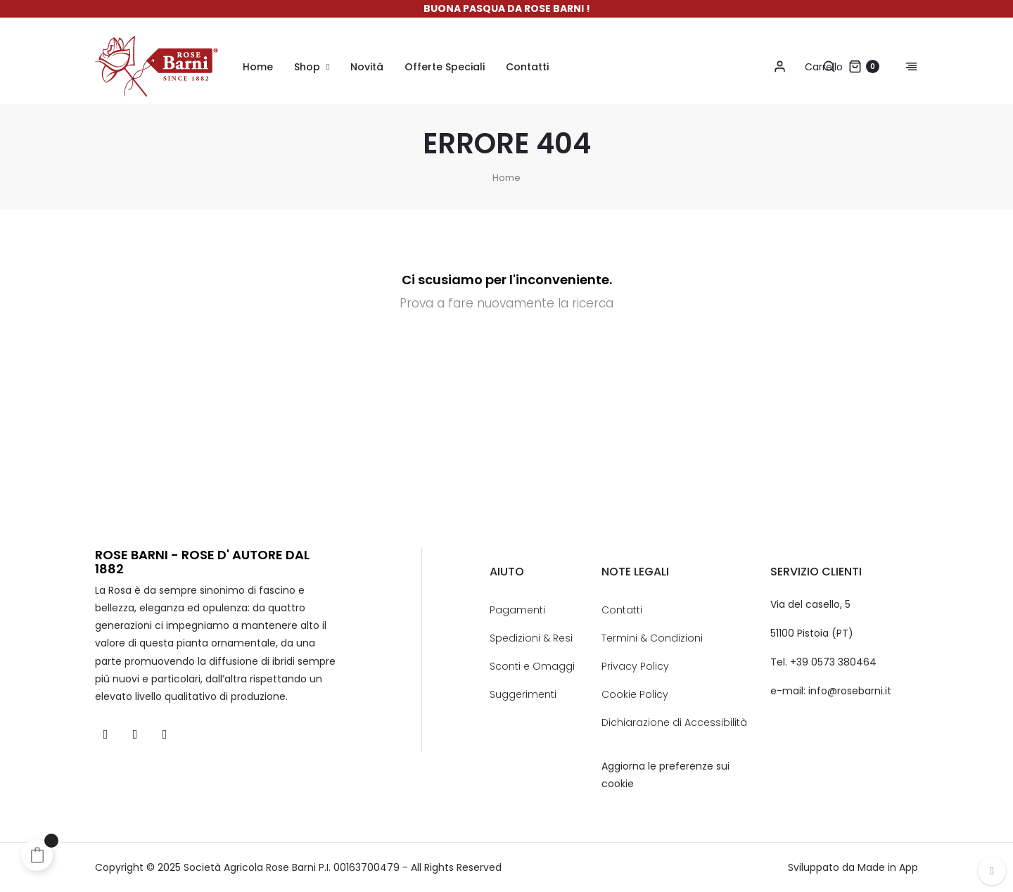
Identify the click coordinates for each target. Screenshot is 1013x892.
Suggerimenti (523, 694)
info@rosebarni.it (849, 691)
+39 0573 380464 (833, 662)
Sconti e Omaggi (532, 666)
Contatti (621, 610)
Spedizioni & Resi (531, 638)
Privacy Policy (635, 666)
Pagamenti (517, 610)
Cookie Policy (634, 694)
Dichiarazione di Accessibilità (674, 722)
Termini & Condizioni (652, 638)
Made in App (888, 867)
